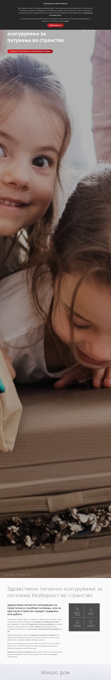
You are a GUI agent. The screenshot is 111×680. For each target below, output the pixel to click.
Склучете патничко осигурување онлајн (30, 51)
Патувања (12, 574)
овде (67, 21)
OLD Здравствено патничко (24, 574)
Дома (6, 574)
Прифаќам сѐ (55, 25)
